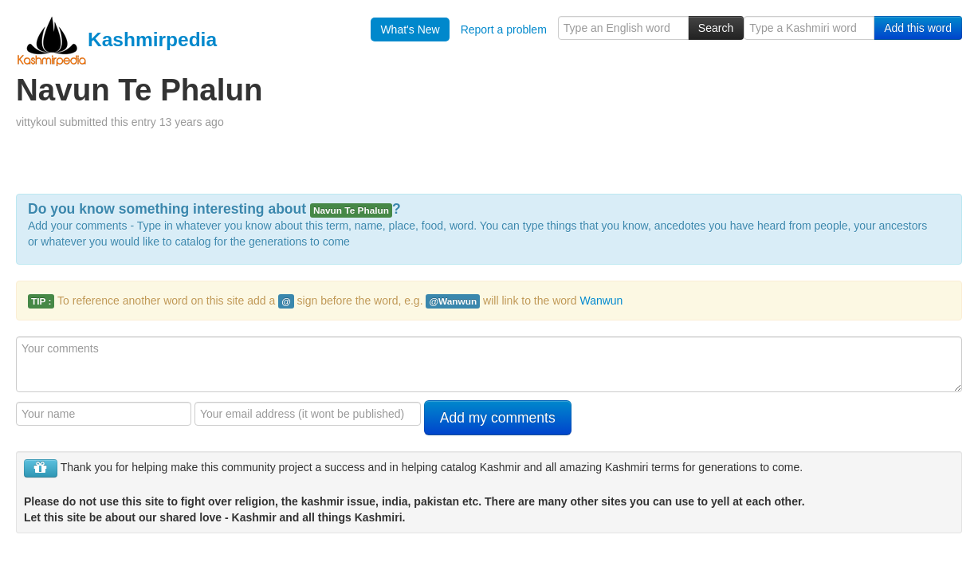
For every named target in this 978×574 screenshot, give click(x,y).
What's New (409, 29)
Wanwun (601, 300)
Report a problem (504, 29)
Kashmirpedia (116, 39)
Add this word (918, 28)
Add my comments (498, 418)
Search (715, 28)
